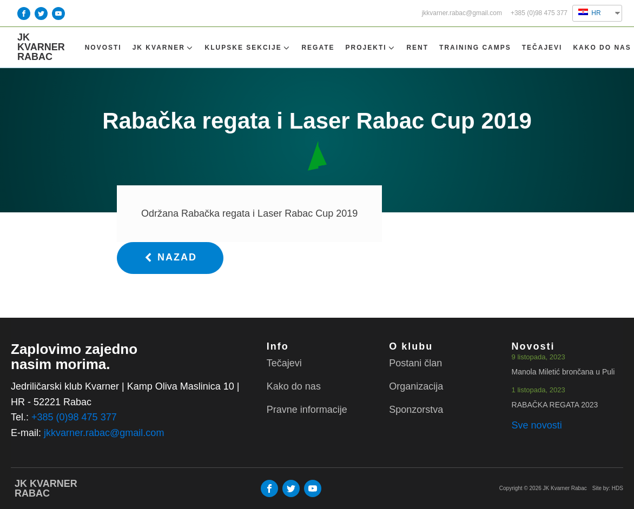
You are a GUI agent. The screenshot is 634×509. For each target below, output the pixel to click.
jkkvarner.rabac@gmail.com (462, 13)
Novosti (103, 47)
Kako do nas (602, 47)
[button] (170, 258)
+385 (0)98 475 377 (539, 13)
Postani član (415, 363)
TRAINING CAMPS (475, 47)
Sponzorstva (416, 409)
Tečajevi (542, 47)
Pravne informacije (307, 409)
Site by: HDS (607, 488)
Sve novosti (537, 425)
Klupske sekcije (248, 47)
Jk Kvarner (163, 47)
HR (589, 13)
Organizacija (416, 386)
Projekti (371, 47)
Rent (417, 47)
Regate (317, 47)
